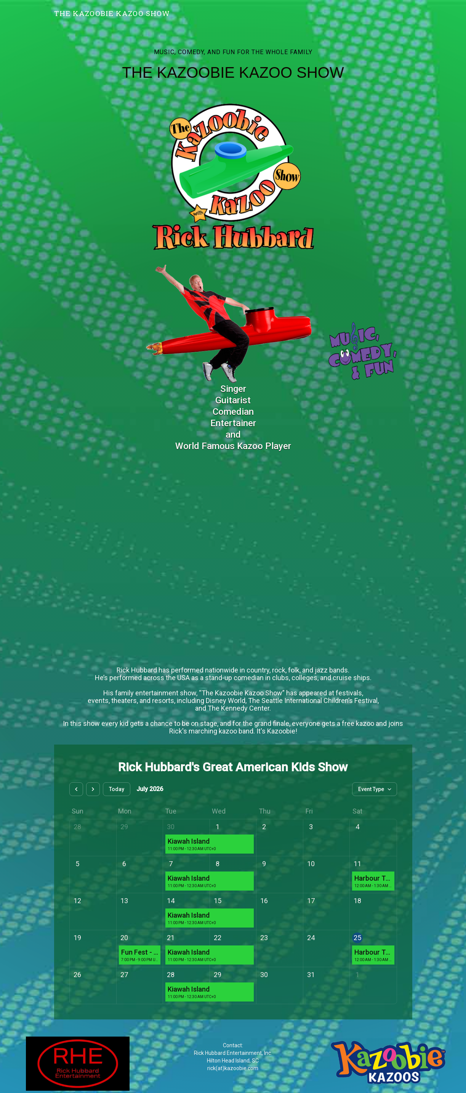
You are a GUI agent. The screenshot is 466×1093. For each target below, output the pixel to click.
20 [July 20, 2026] (124, 938)
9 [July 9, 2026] (264, 864)
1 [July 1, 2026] (217, 827)
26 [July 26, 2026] (77, 975)
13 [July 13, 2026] (124, 901)
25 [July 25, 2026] (357, 938)
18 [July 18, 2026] (357, 901)
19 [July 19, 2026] (77, 938)
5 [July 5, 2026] (77, 864)
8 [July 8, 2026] (217, 864)
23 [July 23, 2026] (264, 938)
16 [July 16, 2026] (264, 901)
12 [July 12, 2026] (77, 901)
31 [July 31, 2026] (311, 975)
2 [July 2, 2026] (264, 827)
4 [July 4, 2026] (357, 827)
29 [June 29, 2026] (124, 827)
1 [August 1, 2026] (357, 975)
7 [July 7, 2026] (171, 864)
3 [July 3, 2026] (311, 827)
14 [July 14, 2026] (171, 901)
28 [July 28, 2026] (171, 975)
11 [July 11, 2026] (357, 864)
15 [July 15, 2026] (217, 901)
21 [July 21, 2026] (171, 938)
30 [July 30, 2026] (264, 975)
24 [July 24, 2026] (311, 938)
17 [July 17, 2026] (311, 901)
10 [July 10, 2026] (311, 864)
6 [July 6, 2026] (124, 864)
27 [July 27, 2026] (124, 975)
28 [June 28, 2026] (77, 827)
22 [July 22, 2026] (217, 938)
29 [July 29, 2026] (217, 975)
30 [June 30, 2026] (171, 827)
